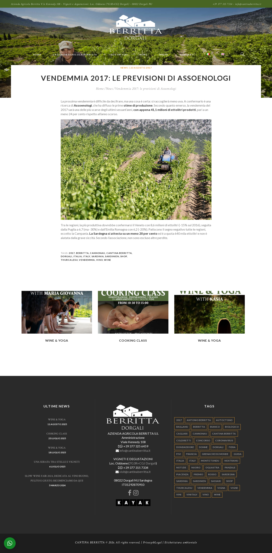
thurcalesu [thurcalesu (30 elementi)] (184, 487)
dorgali (66, 256)
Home (100, 89)
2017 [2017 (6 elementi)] (179, 420)
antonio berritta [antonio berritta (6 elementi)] (199, 420)
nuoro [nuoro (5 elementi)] (195, 467)
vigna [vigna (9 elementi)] (221, 487)
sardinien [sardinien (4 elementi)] (199, 481)
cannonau (97, 253)
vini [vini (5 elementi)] (178, 494)
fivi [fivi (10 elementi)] (178, 454)
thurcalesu (69, 259)
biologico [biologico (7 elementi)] (232, 426)
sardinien (112, 256)
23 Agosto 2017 (141, 67)
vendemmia (87, 259)
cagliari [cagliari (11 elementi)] (182, 433)
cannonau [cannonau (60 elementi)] (200, 433)
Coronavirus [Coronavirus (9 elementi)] (224, 440)
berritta (82, 253)
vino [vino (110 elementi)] (205, 494)
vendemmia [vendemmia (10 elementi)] (204, 487)
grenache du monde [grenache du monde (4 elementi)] (215, 454)
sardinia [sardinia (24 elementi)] (182, 481)
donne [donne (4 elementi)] (203, 447)
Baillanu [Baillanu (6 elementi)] (182, 426)
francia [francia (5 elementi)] (191, 454)
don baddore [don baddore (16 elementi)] (185, 447)
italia (77, 256)
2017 (72, 253)
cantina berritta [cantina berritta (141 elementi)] (224, 433)
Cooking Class (133, 340)
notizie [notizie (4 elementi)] (181, 467)
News (124, 67)
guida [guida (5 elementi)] (237, 454)
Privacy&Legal (152, 542)
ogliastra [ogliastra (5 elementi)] (212, 467)
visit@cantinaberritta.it (135, 471)
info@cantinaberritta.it (134, 450)
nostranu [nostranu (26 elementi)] (231, 460)
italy (86, 256)
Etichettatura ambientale (180, 542)
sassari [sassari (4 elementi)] (216, 481)
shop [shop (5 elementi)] (229, 481)
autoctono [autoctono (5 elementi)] (224, 420)
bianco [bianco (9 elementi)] (215, 426)
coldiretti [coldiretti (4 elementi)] (183, 440)
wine (107, 259)
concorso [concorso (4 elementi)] (203, 440)
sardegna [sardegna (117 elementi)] (228, 474)
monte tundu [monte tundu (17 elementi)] (210, 460)
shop (123, 256)
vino (99, 259)
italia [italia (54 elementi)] (180, 460)
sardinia (97, 256)
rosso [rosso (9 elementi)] (212, 474)
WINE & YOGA (56, 340)
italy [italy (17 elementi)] (192, 460)
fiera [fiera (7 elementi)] (232, 447)
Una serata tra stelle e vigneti (57, 462)
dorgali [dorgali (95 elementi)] (218, 447)
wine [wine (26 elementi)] (217, 494)
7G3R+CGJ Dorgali (142, 463)
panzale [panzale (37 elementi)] (230, 467)
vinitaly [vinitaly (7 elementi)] (191, 494)
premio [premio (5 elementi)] (198, 474)
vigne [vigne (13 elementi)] (234, 487)
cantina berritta (119, 253)
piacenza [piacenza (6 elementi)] (182, 474)
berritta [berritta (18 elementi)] (199, 426)
